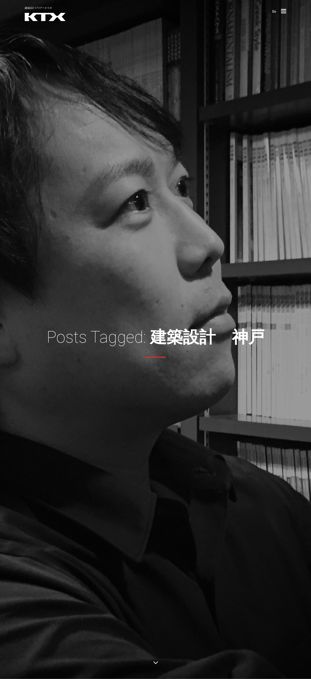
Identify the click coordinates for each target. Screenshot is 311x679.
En (274, 11)
